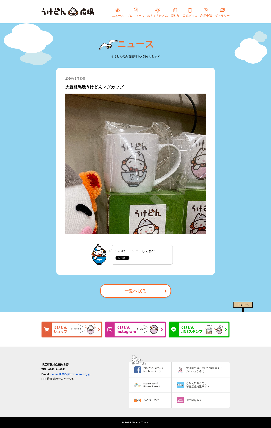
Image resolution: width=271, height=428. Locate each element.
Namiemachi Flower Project (151, 385)
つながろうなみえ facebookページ (153, 369)
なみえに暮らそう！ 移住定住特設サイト (197, 385)
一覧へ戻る (135, 290)
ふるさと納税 (151, 400)
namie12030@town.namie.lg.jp (71, 374)
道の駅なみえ (194, 400)
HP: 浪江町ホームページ (58, 378)
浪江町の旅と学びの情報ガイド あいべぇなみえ (204, 369)
